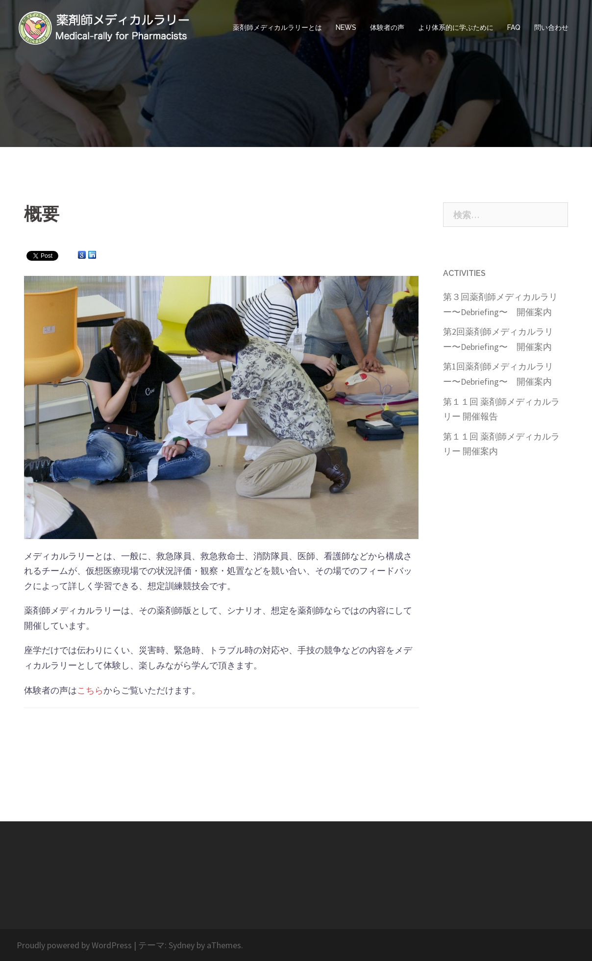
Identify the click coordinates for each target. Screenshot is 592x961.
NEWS (346, 27)
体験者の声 (387, 27)
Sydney (182, 945)
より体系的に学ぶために (455, 27)
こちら (90, 690)
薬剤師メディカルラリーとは (277, 27)
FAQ (513, 27)
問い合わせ (551, 27)
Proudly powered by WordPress (74, 945)
